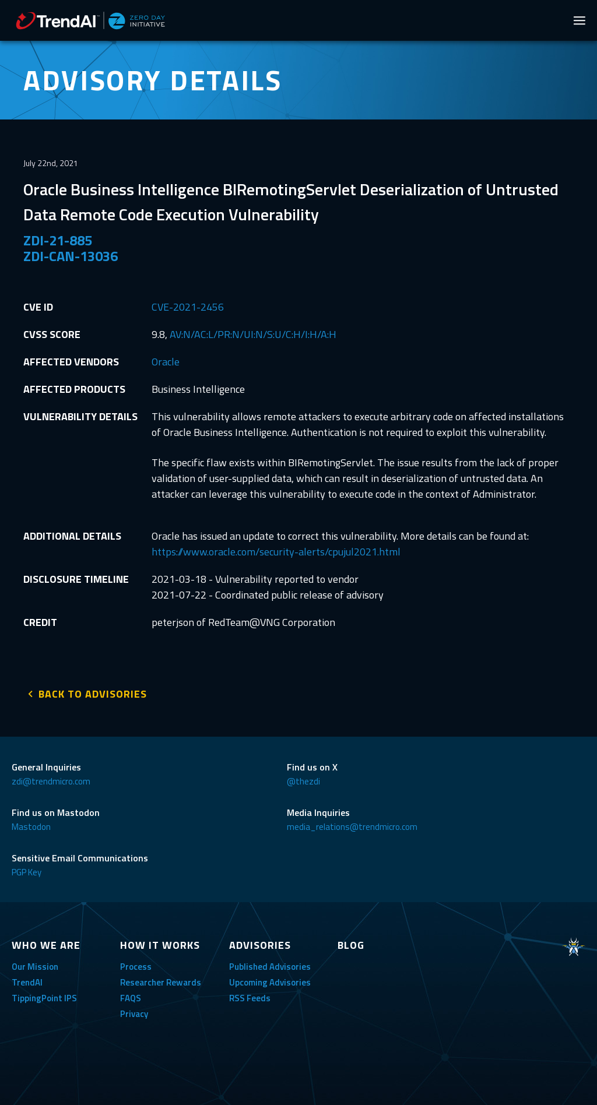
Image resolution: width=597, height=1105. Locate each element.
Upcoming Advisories (270, 981)
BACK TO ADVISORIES (92, 693)
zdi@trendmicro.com (51, 780)
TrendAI (27, 981)
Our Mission (35, 965)
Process (136, 965)
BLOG (351, 944)
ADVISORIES (260, 944)
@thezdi (303, 780)
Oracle (166, 361)
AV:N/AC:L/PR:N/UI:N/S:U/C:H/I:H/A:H (253, 334)
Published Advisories (270, 965)
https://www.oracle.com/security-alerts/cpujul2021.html (276, 551)
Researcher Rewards (160, 981)
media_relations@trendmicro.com (352, 825)
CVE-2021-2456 (188, 307)
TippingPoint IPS (44, 997)
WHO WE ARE (46, 944)
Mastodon (31, 825)
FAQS (130, 997)
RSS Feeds (250, 997)
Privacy (134, 1012)
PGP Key (26, 871)
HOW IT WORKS (160, 944)
